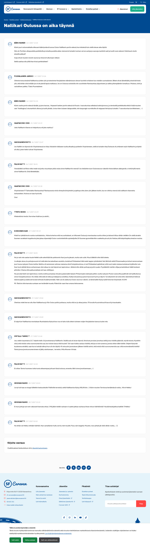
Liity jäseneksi (40, 491)
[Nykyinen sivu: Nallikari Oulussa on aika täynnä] (42, 19)
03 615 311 (10, 502)
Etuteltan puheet (87, 491)
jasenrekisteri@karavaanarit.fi (16, 498)
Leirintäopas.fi (87, 501)
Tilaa (141, 504)
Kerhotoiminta (64, 495)
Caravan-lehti (64, 505)
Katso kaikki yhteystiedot (15, 505)
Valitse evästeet (30, 540)
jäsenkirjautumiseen (40, 448)
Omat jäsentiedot (65, 498)
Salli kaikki (15, 540)
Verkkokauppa (86, 498)
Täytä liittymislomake (89, 495)
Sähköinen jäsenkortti (67, 501)
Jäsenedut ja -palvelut (66, 491)
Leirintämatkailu (41, 501)
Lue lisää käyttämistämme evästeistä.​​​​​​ (58, 533)
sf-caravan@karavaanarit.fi (15, 495)
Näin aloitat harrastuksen (44, 495)
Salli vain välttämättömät (49, 540)
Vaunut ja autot (41, 498)
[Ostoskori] (136, 2)
